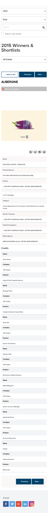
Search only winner (13, 34)
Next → (41, 74)
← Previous (26, 74)
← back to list (9, 74)
